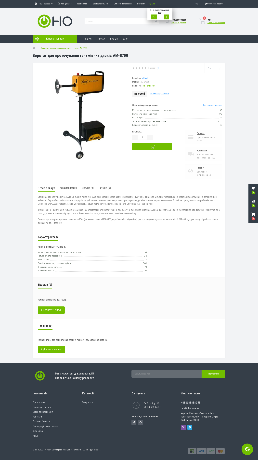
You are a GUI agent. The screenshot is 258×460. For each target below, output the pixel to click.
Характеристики (68, 187)
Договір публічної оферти (45, 426)
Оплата (201, 133)
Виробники (38, 431)
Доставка (202, 150)
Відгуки (88, 38)
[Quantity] (142, 137)
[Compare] (220, 68)
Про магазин (82, 4)
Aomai (145, 78)
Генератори (87, 402)
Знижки (101, 38)
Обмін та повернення (123, 4)
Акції (35, 435)
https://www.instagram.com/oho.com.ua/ (141, 422)
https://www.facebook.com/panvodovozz (134, 422)
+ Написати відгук (51, 310)
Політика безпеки (41, 421)
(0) (158, 68)
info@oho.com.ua (190, 408)
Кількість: (137, 131)
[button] (253, 216)
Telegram (190, 427)
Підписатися (213, 374)
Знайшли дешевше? (159, 93)
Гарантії (201, 167)
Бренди (114, 38)
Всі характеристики (212, 105)
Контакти (141, 4)
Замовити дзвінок (178, 23)
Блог (126, 38)
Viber (183, 427)
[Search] (156, 21)
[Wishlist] (210, 68)
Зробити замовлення (216, 22)
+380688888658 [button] (190, 402)
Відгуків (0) (88, 187)
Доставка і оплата (100, 4)
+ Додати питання (51, 349)
